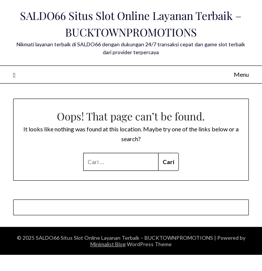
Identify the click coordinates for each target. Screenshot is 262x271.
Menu (241, 74)
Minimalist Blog (108, 244)
